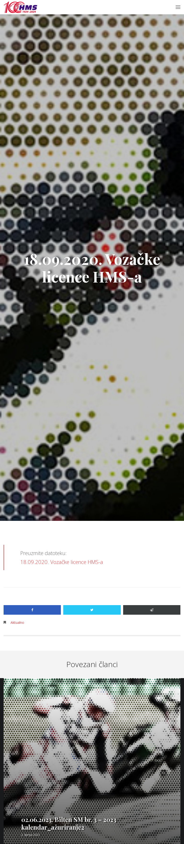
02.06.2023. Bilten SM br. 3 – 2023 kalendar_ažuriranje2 (68, 823)
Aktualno (17, 622)
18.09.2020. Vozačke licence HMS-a (61, 561)
